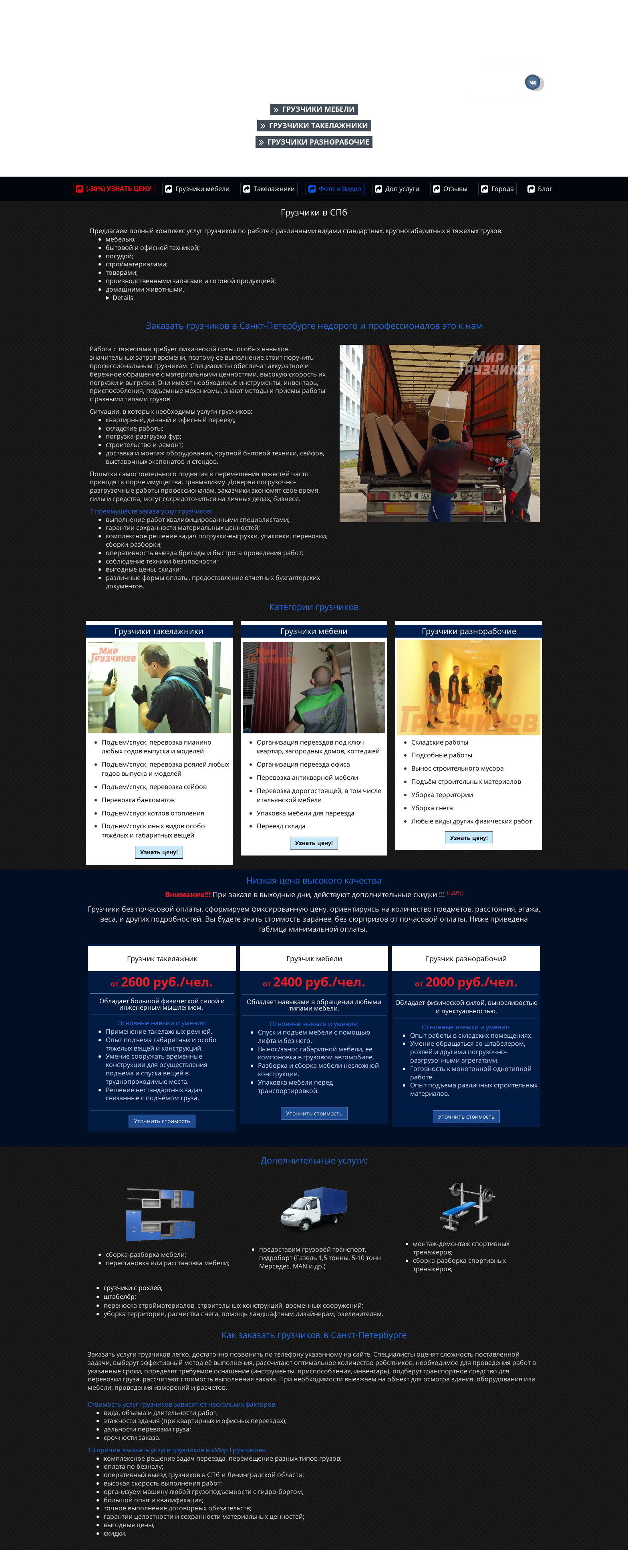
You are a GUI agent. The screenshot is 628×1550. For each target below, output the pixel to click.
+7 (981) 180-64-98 (509, 65)
